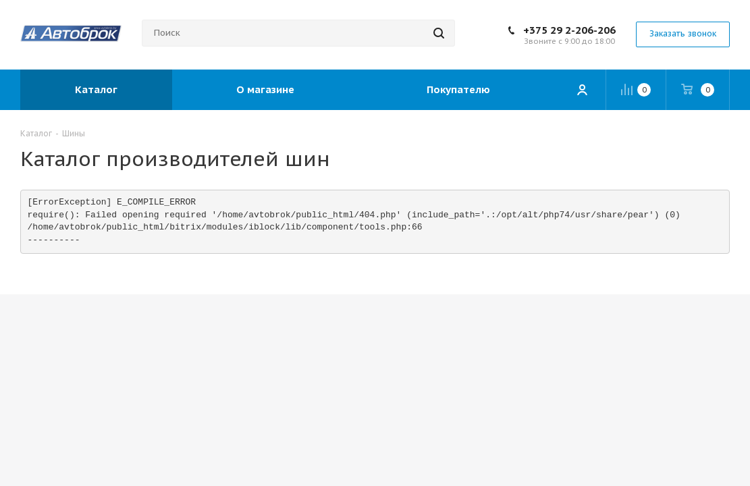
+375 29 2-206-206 (569, 30)
